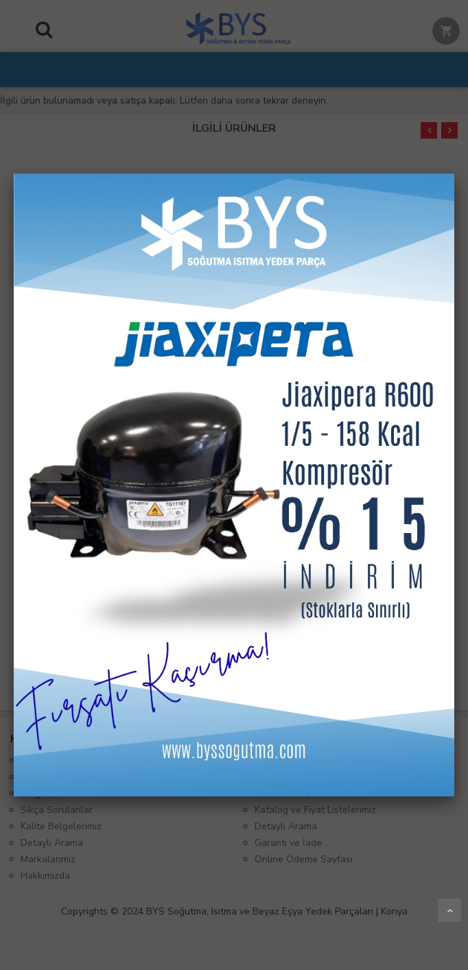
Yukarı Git (449, 910)
